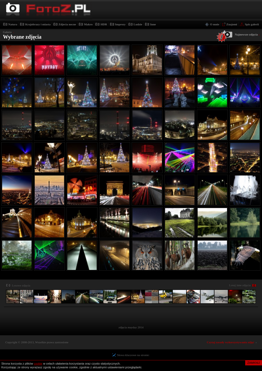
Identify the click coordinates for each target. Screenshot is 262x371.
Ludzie (138, 24)
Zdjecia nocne (67, 24)
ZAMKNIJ (253, 362)
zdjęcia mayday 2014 (131, 327)
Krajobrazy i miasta (37, 24)
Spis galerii (252, 24)
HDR (103, 24)
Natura (12, 24)
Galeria (7, 32)
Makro (88, 24)
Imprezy (120, 24)
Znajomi (231, 24)
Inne (153, 24)
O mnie (214, 24)
